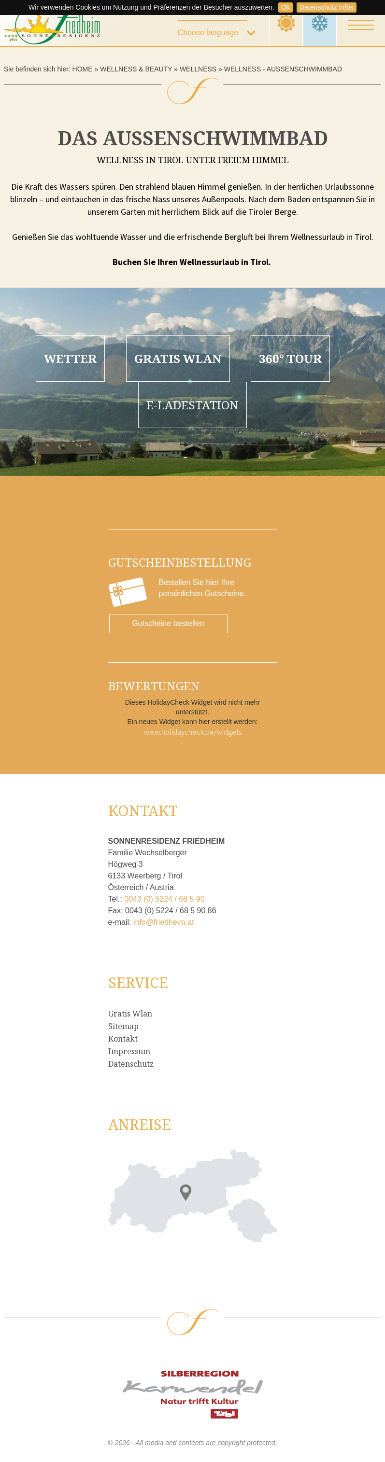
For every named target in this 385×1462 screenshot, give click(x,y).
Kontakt (123, 1038)
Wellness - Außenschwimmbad (283, 69)
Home (82, 69)
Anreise (139, 1124)
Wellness (198, 69)
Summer (286, 23)
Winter (320, 23)
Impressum (129, 1051)
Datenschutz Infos (326, 7)
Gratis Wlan (130, 1013)
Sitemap (123, 1026)
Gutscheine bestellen (168, 623)
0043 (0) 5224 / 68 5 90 (164, 899)
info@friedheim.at (163, 922)
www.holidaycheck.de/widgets (193, 732)
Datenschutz (131, 1063)
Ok (285, 7)
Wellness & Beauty (136, 69)
